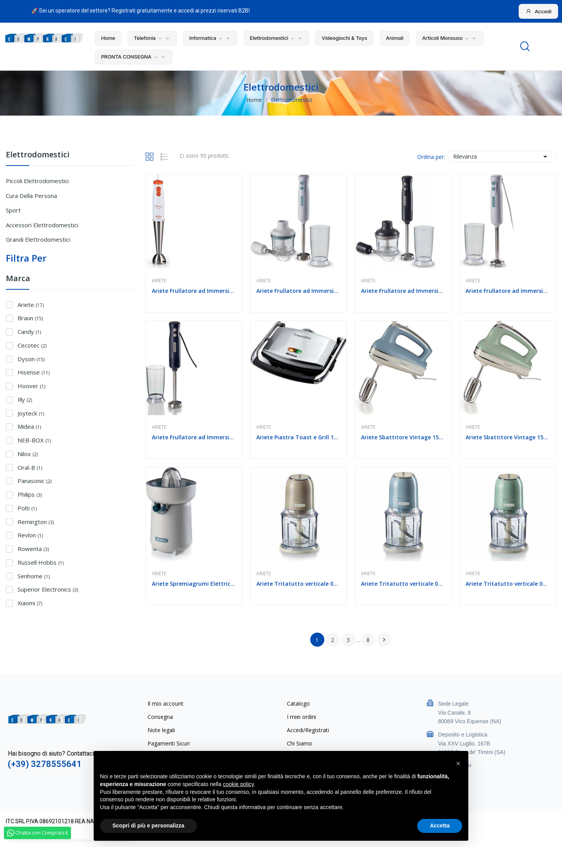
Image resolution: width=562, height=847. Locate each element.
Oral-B (30, 467)
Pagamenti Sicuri (169, 743)
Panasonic (35, 481)
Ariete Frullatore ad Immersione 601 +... (298, 290)
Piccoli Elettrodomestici (37, 181)
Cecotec (32, 345)
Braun (30, 318)
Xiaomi (30, 603)
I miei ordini (301, 716)
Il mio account (165, 703)
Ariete (31, 304)
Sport (13, 210)
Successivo (384, 639)
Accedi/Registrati (308, 730)
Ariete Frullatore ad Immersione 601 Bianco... (508, 290)
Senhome (34, 576)
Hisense (34, 372)
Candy (29, 331)
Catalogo (298, 703)
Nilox (28, 454)
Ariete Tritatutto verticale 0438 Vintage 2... (298, 583)
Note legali (161, 730)
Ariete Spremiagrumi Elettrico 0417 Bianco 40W (194, 583)
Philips (30, 494)
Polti (27, 508)
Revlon (30, 535)
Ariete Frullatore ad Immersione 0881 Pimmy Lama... (194, 290)
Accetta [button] (440, 825)
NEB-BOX (34, 440)
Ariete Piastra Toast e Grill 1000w (298, 437)
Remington (36, 522)
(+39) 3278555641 (45, 764)
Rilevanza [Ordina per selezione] (501, 156)
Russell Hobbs (41, 562)
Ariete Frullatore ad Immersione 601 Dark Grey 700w (194, 437)
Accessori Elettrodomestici (42, 225)
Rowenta (33, 549)
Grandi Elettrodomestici (38, 239)
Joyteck (31, 413)
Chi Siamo (299, 743)
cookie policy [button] (238, 784)
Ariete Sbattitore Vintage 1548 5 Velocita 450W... (403, 437)
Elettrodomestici (37, 155)
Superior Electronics (48, 589)
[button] (458, 763)
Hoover (31, 386)
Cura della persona (31, 196)
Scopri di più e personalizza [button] (148, 825)
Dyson (31, 359)
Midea (29, 426)
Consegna (160, 716)
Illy (25, 399)
